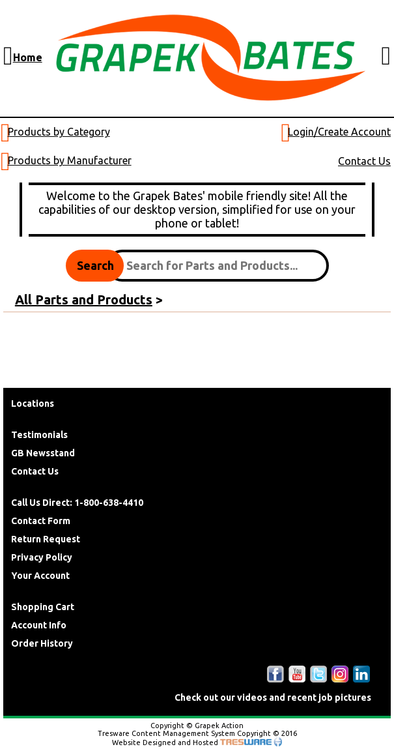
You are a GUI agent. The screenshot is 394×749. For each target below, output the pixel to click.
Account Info (38, 625)
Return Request (45, 539)
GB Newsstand (43, 453)
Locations (32, 403)
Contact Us (364, 161)
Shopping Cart (42, 607)
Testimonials (39, 435)
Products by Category (59, 132)
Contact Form (40, 521)
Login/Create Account (339, 132)
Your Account (40, 575)
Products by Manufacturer (70, 160)
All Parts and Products (83, 299)
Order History (42, 643)
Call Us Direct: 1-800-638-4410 (77, 502)
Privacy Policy (41, 557)
